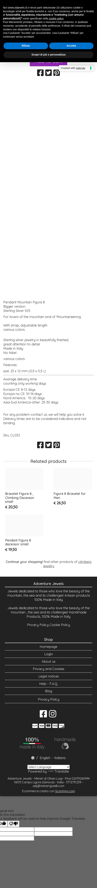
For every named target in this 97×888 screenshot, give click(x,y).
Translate (58, 771)
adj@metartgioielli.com (48, 786)
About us (48, 661)
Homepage (48, 647)
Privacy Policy (38, 625)
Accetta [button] (71, 45)
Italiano (60, 758)
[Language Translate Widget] (48, 767)
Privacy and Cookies (48, 669)
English (45, 758)
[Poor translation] (13, 824)
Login (48, 654)
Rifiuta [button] (26, 45)
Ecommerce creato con (48, 791)
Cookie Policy (60, 625)
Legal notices (48, 676)
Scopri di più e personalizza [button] (48, 54)
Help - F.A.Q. (48, 684)
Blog (48, 691)
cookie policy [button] (56, 18)
